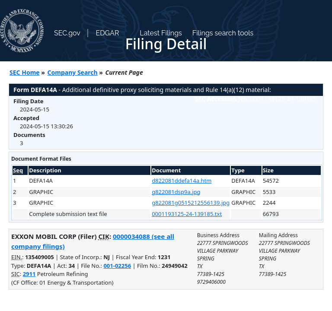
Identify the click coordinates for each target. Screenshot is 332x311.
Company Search (73, 72)
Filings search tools (223, 33)
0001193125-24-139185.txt (187, 214)
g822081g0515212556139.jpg (191, 202)
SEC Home (25, 72)
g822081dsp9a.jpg (176, 192)
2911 (29, 274)
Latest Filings (161, 33)
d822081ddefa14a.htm (181, 180)
